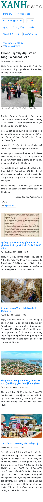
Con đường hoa (30, 34)
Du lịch (30, 20)
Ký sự (5, 27)
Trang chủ (7, 14)
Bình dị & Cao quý (11, 34)
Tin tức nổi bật (23, 14)
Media (31, 27)
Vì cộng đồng (18, 27)
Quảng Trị (9, 205)
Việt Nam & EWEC (11, 46)
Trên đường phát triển (13, 20)
